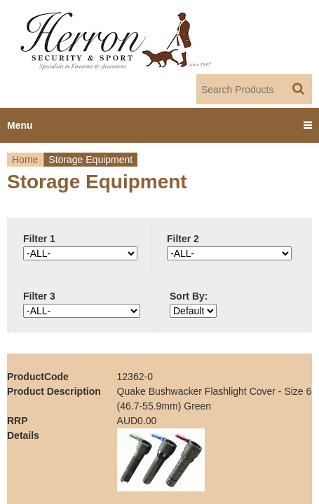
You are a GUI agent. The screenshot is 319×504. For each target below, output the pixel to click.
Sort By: (189, 296)
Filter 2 (183, 238)
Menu (20, 125)
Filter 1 (39, 238)
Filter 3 (39, 296)
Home (25, 159)
